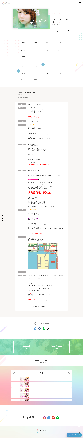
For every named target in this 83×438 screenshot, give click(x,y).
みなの (35, 79)
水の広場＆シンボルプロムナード (34, 121)
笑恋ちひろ (60, 50)
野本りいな (23, 79)
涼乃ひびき (23, 73)
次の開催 (66, 31)
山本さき (47, 50)
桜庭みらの (48, 66)
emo (60, 66)
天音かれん (60, 42)
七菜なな (23, 66)
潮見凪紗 (23, 42)
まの (35, 73)
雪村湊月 (47, 73)
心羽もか (35, 66)
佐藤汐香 (35, 50)
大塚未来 (23, 56)
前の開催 (61, 31)
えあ (60, 73)
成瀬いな (35, 42)
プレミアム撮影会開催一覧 (33, 221)
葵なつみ (47, 42)
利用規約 (41, 306)
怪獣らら (23, 50)
